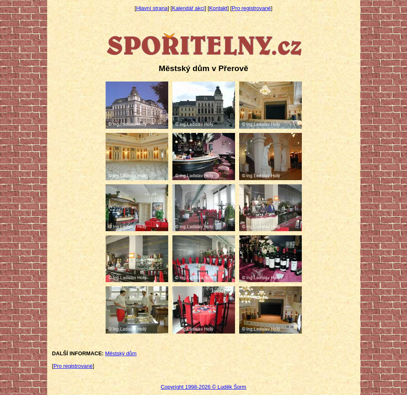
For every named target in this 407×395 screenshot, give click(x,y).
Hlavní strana (151, 8)
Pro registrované (251, 8)
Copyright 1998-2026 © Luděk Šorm (203, 387)
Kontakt (218, 8)
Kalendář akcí (188, 8)
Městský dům (121, 353)
